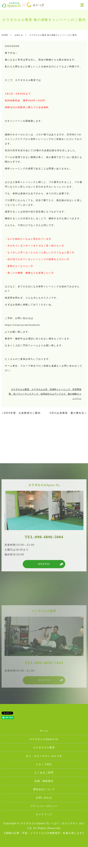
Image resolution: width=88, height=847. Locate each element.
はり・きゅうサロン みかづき (44, 756)
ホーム (44, 730)
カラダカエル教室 (44, 747)
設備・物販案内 (44, 781)
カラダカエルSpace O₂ (44, 739)
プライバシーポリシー (44, 806)
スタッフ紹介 (44, 764)
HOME (5, 35)
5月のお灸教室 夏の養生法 (67, 413)
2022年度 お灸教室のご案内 (22, 413)
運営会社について (44, 789)
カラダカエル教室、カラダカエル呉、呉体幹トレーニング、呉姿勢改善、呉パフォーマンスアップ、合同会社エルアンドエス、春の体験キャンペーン (45, 394)
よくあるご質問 (44, 772)
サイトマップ (44, 814)
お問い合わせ (44, 797)
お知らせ (19, 35)
